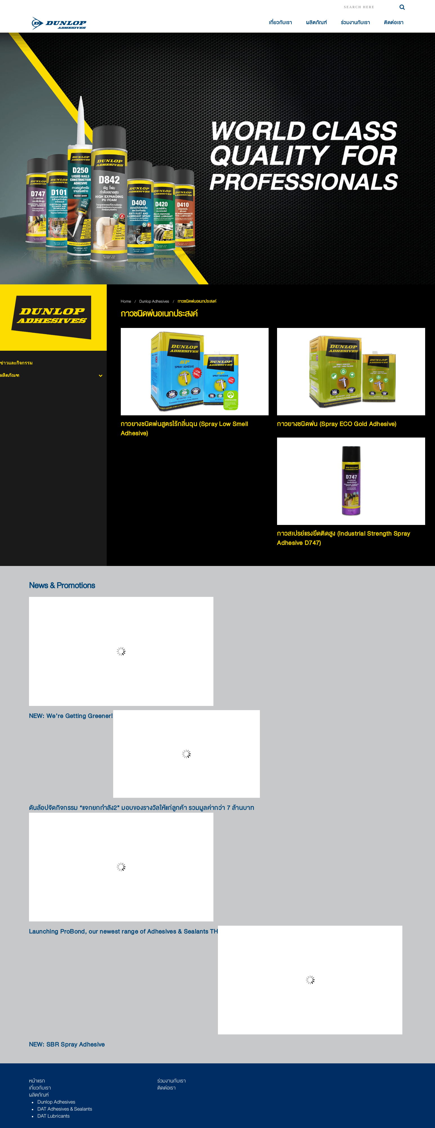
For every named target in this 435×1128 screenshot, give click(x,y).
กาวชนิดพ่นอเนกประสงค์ (197, 301)
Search (402, 7)
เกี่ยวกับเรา (280, 23)
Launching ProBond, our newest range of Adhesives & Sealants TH (123, 931)
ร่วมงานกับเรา (355, 23)
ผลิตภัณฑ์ (316, 23)
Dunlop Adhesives (154, 301)
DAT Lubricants (53, 1116)
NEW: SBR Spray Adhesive (67, 1044)
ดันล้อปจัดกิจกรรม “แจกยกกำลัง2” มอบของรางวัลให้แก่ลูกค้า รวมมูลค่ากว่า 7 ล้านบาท (142, 808)
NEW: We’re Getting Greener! (71, 716)
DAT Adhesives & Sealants (64, 1109)
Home (126, 301)
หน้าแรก (37, 1081)
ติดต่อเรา (393, 23)
